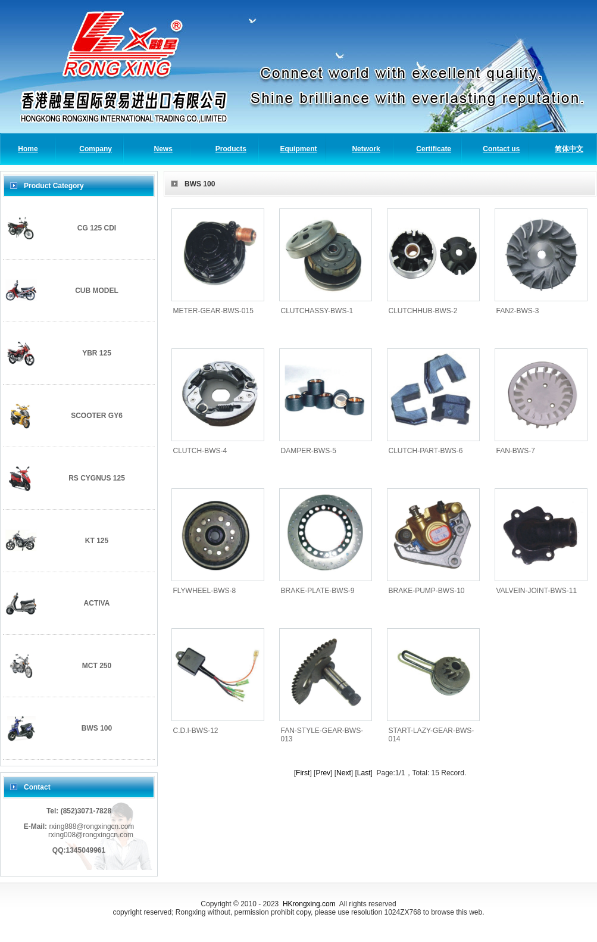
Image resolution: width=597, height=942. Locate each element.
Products (230, 149)
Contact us (501, 149)
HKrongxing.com (309, 904)
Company (95, 149)
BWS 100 (97, 728)
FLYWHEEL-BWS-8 (204, 591)
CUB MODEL (96, 290)
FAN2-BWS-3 (517, 311)
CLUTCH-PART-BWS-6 (426, 451)
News (163, 149)
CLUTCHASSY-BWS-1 (317, 311)
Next (343, 773)
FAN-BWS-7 (515, 451)
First (303, 773)
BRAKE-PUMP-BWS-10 (427, 591)
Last (364, 773)
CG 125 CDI (96, 228)
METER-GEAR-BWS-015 (213, 311)
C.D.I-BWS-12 (195, 730)
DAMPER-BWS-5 (308, 451)
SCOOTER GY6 (97, 415)
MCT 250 (96, 666)
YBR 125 (96, 353)
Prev (322, 773)
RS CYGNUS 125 (96, 478)
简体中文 (569, 149)
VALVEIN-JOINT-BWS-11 (536, 591)
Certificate (433, 149)
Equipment (298, 149)
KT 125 (96, 540)
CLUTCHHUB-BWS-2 (423, 311)
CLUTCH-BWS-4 (200, 451)
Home (27, 149)
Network (366, 149)
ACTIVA (97, 603)
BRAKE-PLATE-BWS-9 (318, 591)
